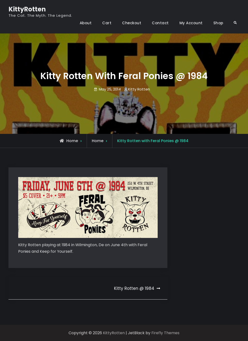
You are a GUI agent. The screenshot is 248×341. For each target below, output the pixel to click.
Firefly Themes (165, 333)
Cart (106, 22)
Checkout (131, 22)
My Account (191, 22)
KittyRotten (27, 9)
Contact (160, 22)
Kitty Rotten (139, 89)
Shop (218, 22)
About (86, 22)
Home (97, 141)
